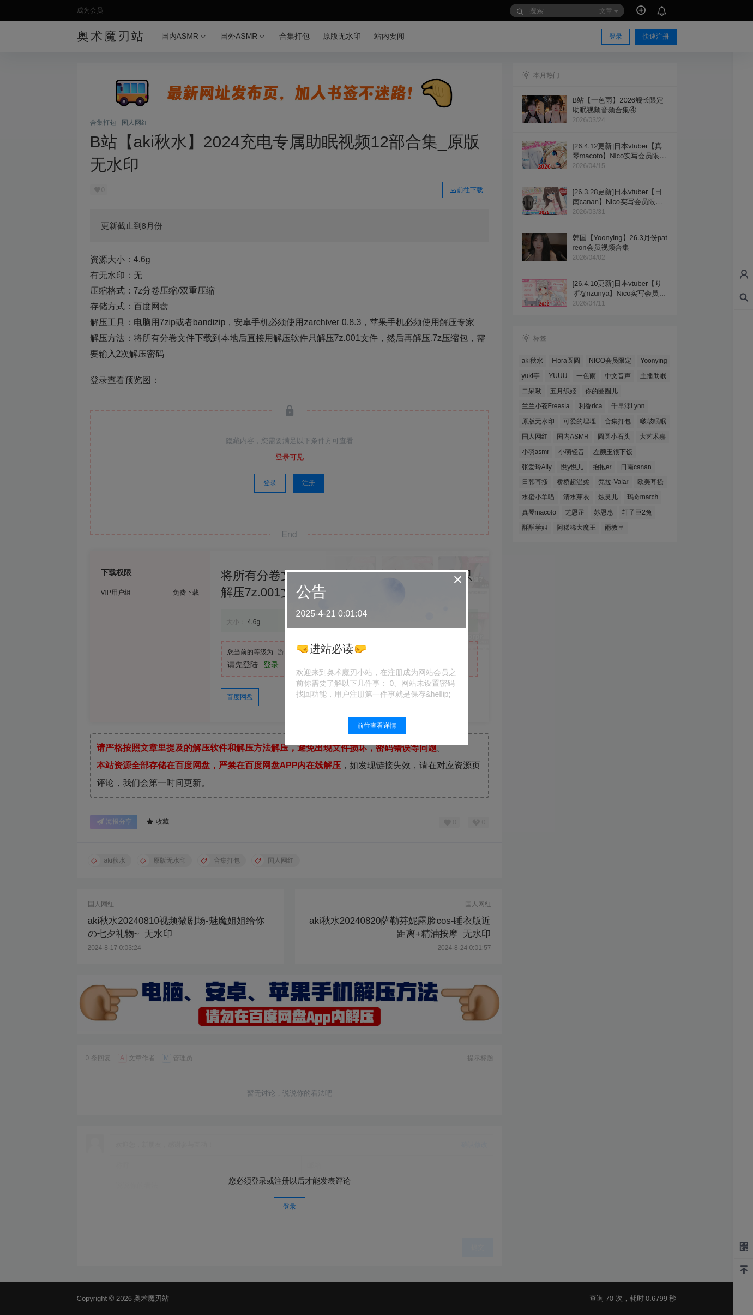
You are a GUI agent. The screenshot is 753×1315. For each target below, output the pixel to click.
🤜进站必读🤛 (331, 649)
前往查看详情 (376, 726)
